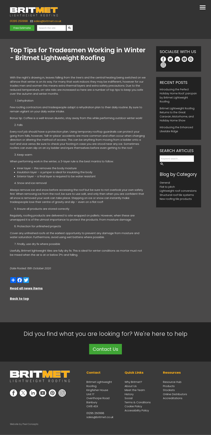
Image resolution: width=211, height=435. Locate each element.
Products (169, 386)
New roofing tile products (176, 199)
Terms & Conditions (138, 403)
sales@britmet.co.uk (47, 21)
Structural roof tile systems (177, 195)
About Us (131, 386)
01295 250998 (19, 21)
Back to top (19, 298)
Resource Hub (172, 383)
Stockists (169, 391)
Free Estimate (22, 28)
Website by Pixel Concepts (24, 424)
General (165, 182)
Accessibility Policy (137, 411)
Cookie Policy (133, 407)
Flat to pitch (167, 187)
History (129, 395)
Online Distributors (175, 395)
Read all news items (26, 288)
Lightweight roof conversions (178, 191)
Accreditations (172, 399)
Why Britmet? (133, 383)
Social (129, 399)
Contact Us (105, 349)
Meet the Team (135, 391)
